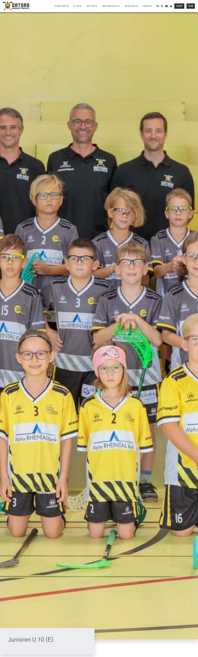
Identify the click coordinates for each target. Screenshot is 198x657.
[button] (77, 6)
